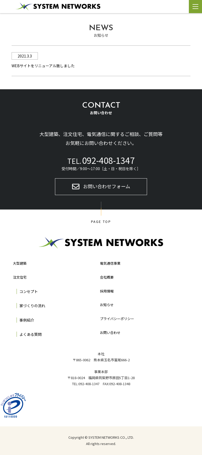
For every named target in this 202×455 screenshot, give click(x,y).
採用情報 (107, 291)
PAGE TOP (101, 221)
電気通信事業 (110, 263)
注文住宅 (20, 277)
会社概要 (107, 277)
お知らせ (107, 304)
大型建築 (20, 263)
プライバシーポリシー (117, 318)
